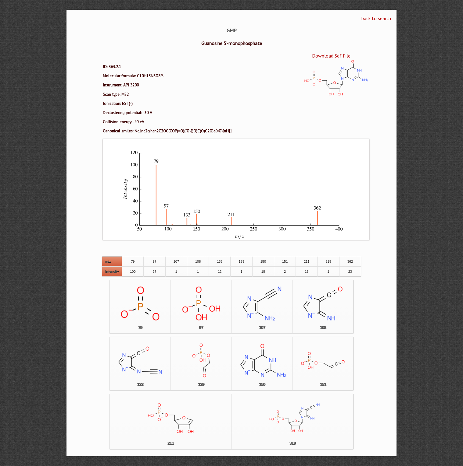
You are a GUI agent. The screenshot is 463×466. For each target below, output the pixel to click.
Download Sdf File (331, 56)
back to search (376, 18)
